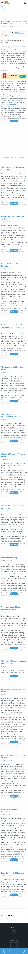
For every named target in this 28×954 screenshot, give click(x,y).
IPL (2, 6)
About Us (14, 922)
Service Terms (14, 940)
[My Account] (25, 2)
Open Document (14, 951)
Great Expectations (16, 70)
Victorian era (3, 909)
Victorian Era (12, 65)
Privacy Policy (14, 938)
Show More (14, 110)
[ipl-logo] (6, 3)
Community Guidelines (14, 934)
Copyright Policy (14, 932)
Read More (14, 192)
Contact (14, 924)
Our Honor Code (14, 936)
